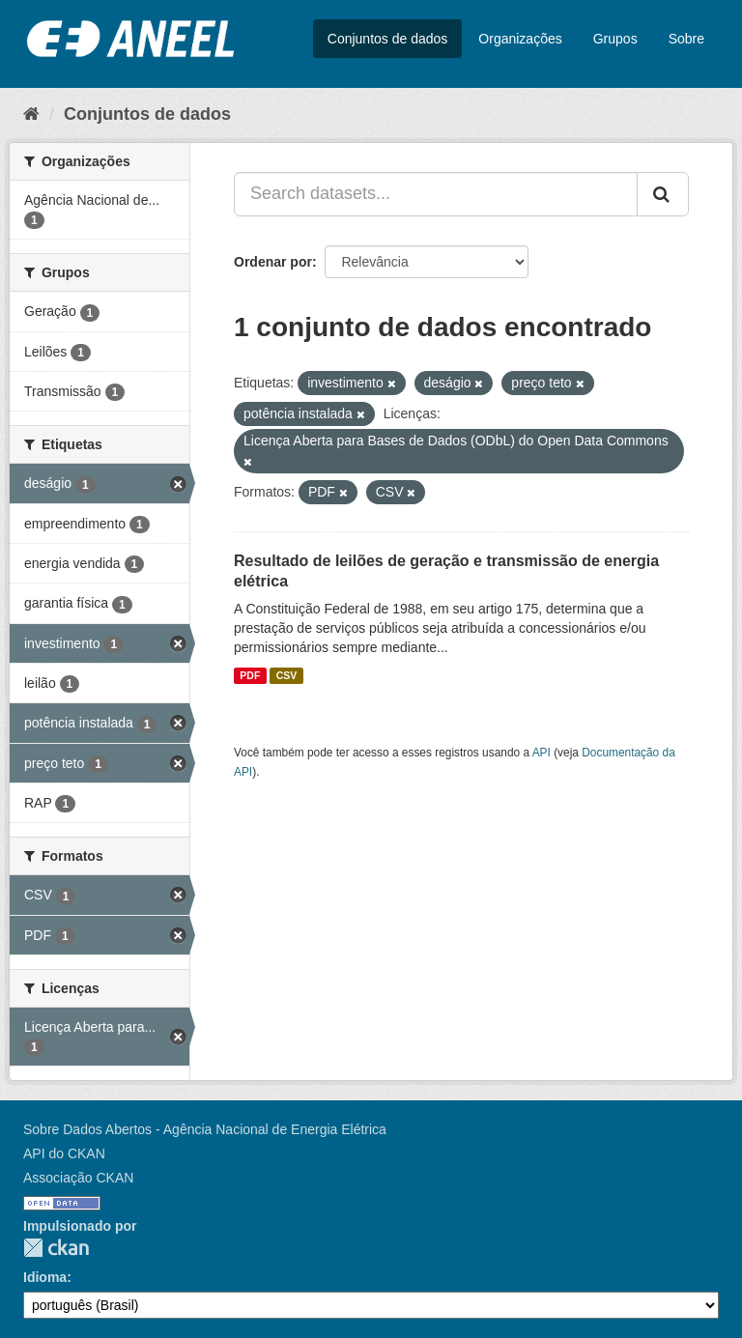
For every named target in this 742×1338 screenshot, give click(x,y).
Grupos (615, 38)
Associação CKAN (78, 1177)
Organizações (519, 38)
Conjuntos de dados (388, 38)
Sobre (686, 38)
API (541, 752)
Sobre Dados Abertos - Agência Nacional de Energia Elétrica (204, 1129)
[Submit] (663, 194)
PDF (250, 675)
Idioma (45, 1277)
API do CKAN (64, 1153)
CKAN (56, 1248)
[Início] (31, 114)
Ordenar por (273, 262)
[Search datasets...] (436, 194)
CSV (287, 675)
